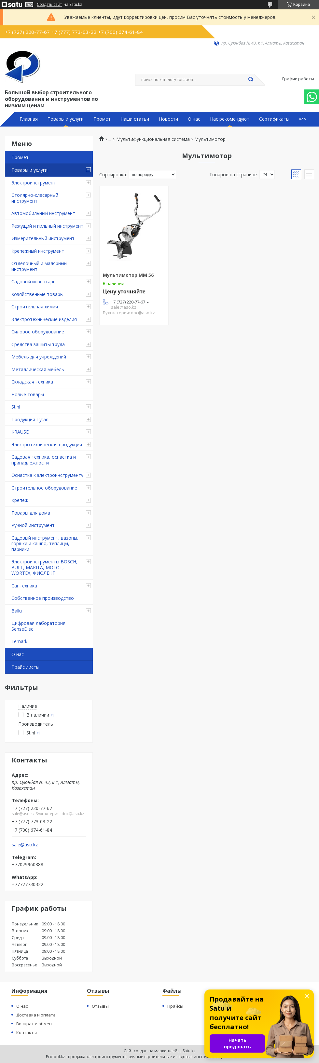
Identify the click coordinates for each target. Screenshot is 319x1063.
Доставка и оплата (36, 1015)
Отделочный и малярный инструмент (39, 266)
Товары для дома (30, 513)
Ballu (16, 611)
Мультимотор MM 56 (128, 275)
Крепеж (19, 500)
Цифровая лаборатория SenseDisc (38, 626)
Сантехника (24, 586)
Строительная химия (34, 306)
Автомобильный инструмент (43, 213)
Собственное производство (42, 598)
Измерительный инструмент (43, 238)
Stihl (15, 407)
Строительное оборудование (44, 488)
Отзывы (100, 1006)
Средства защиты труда (38, 344)
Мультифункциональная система (153, 139)
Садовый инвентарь (33, 281)
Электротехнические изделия (44, 319)
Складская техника (32, 382)
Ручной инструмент (33, 525)
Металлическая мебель (37, 369)
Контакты (26, 1032)
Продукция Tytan (30, 419)
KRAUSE (20, 432)
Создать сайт (49, 4)
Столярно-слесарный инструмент (34, 198)
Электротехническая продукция (46, 444)
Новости (168, 119)
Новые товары (27, 394)
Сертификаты (274, 119)
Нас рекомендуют (229, 119)
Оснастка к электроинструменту (47, 475)
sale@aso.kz (25, 845)
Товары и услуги (66, 119)
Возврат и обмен (34, 1024)
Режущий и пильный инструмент (47, 226)
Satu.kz (189, 1051)
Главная (29, 119)
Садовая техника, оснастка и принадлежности (43, 460)
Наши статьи (134, 119)
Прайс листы (25, 667)
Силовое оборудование (37, 332)
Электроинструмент (33, 183)
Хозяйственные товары (37, 294)
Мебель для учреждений (38, 357)
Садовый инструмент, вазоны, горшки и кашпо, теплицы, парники (44, 543)
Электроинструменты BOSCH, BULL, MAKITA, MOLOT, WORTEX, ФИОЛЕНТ (44, 567)
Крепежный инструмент (37, 251)
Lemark (19, 641)
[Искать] (250, 80)
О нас (194, 119)
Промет (102, 119)
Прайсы (175, 1006)
